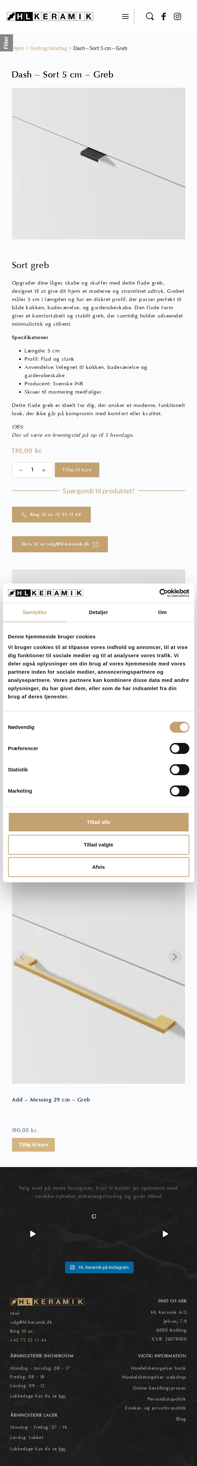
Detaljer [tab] (98, 612)
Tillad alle (98, 822)
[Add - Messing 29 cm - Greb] (98, 968)
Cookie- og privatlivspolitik (155, 1408)
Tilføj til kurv (77, 469)
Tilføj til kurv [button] (33, 1145)
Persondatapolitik (167, 1399)
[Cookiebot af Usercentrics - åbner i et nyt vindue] (159, 593)
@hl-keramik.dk (35, 1322)
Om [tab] (162, 612)
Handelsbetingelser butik (158, 1368)
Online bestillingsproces (159, 1388)
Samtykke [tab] (35, 612)
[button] (125, 16)
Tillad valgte (98, 845)
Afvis (98, 867)
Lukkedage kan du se (38, 1396)
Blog (181, 1419)
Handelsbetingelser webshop (154, 1377)
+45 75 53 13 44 (28, 1340)
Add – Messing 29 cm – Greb (51, 1099)
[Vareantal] (32, 470)
